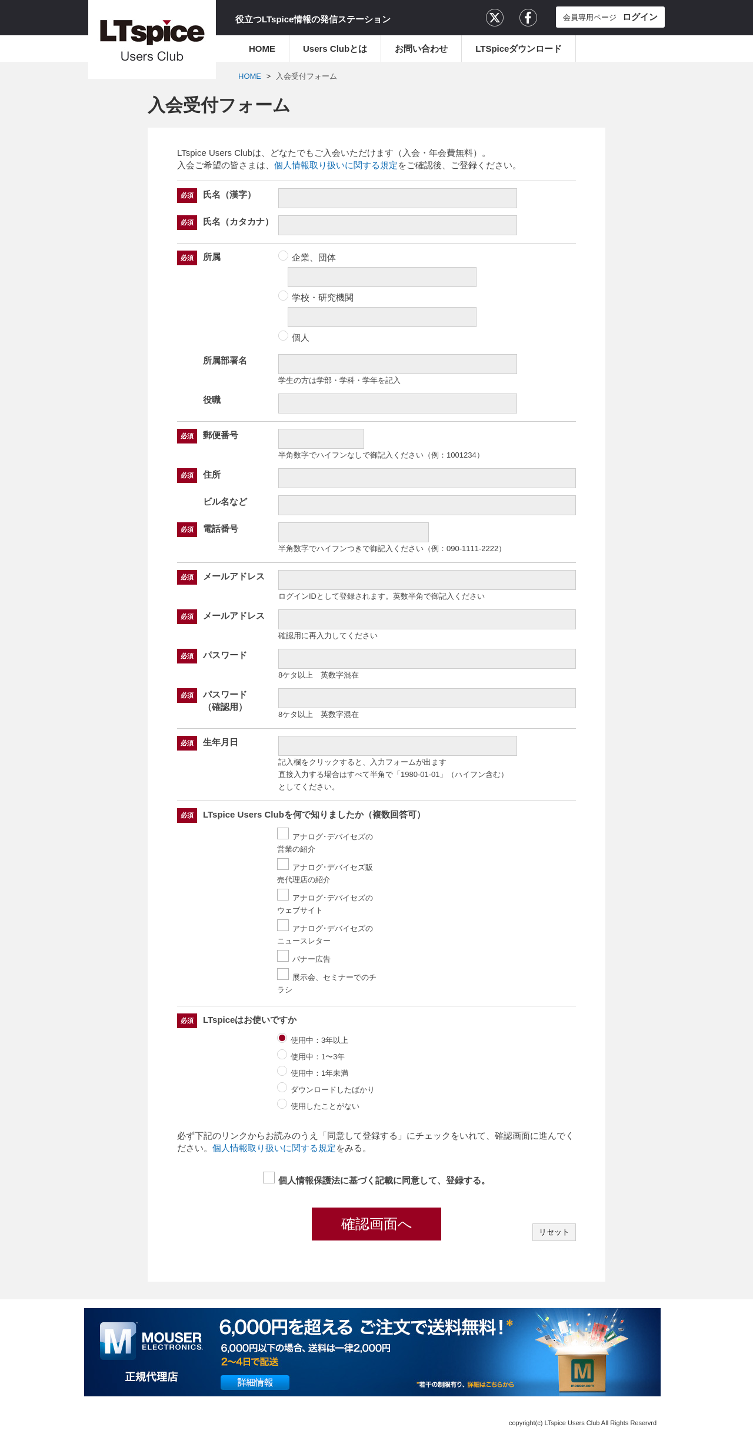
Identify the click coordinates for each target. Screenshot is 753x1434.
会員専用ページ (610, 17)
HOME (262, 49)
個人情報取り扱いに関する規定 (336, 165)
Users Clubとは (335, 49)
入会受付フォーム (306, 76)
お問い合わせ (421, 49)
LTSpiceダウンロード (518, 49)
